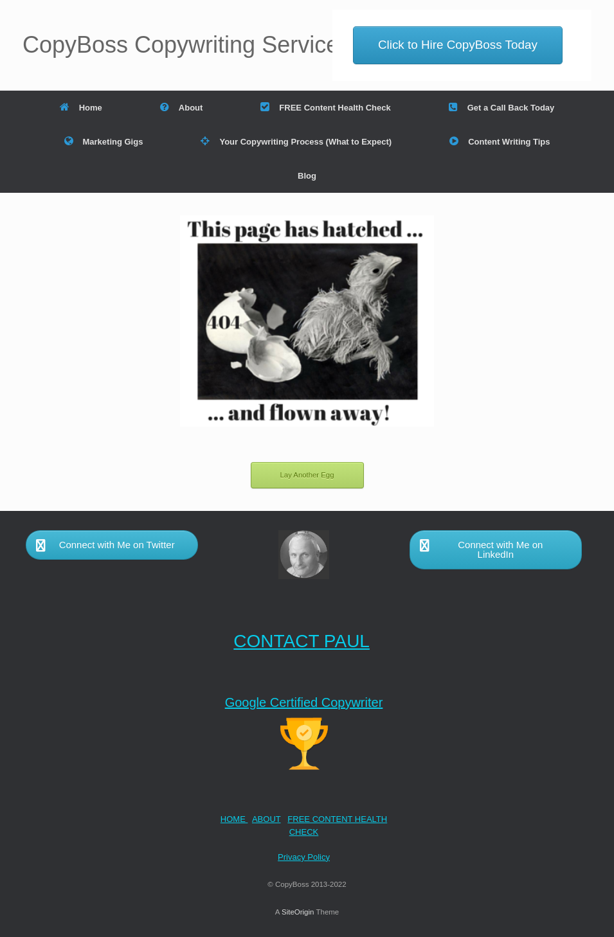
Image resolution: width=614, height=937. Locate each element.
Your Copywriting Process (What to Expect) (296, 142)
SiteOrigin (298, 912)
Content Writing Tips (499, 142)
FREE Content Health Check (325, 107)
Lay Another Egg (307, 475)
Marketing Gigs (103, 142)
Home (81, 107)
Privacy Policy (304, 857)
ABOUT (266, 819)
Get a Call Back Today (502, 107)
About (181, 107)
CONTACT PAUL (301, 641)
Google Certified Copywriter (304, 702)
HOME (234, 819)
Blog (307, 176)
